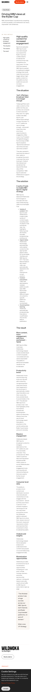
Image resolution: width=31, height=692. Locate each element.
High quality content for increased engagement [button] (6, 40)
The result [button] (6, 51)
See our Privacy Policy (8, 683)
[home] (4, 2)
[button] (27, 2)
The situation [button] (6, 46)
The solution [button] (6, 48)
